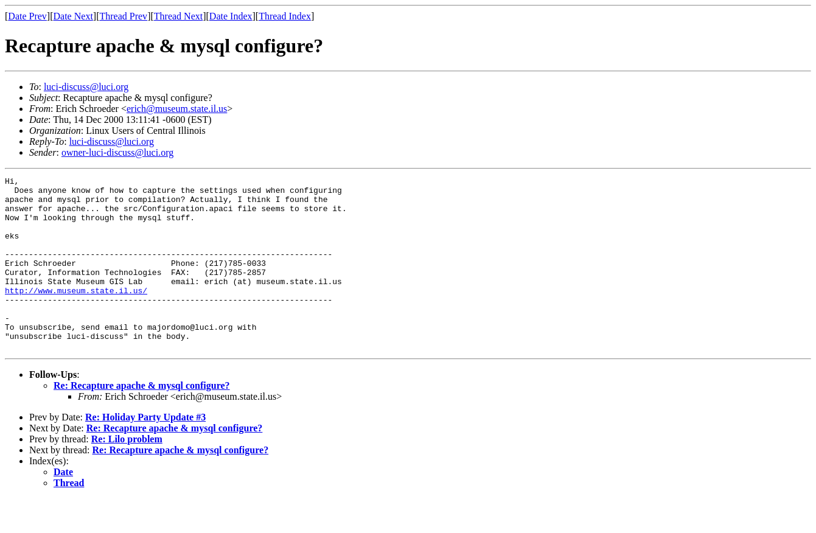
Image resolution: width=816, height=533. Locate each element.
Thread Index (285, 16)
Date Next (73, 16)
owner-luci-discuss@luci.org (117, 152)
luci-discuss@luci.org (86, 87)
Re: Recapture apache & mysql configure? (142, 420)
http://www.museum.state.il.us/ (76, 313)
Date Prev (27, 16)
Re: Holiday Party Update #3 (145, 452)
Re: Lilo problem (126, 474)
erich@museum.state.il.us (177, 108)
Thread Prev (123, 16)
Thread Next (178, 16)
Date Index (231, 16)
